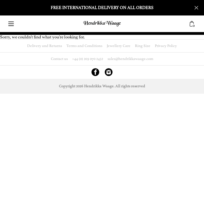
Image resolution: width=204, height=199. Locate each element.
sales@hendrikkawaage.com (130, 59)
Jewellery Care (118, 46)
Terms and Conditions (84, 46)
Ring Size (142, 46)
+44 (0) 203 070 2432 (87, 59)
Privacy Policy (166, 46)
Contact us (59, 59)
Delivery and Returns (44, 46)
